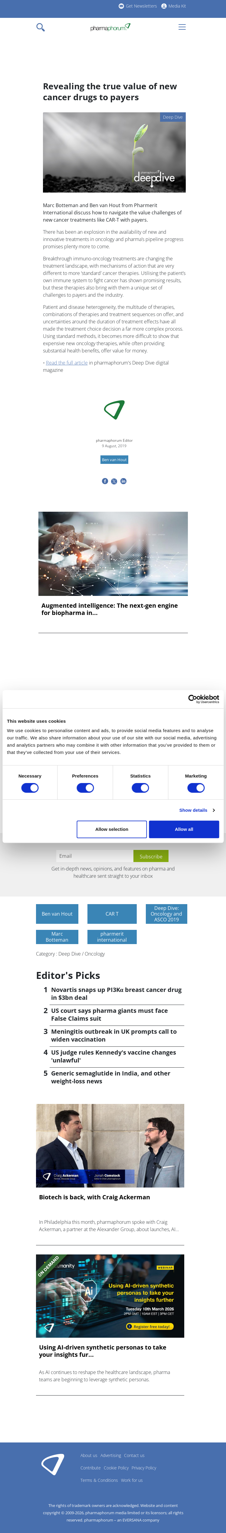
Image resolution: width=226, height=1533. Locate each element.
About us (88, 1455)
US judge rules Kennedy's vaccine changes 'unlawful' (113, 1056)
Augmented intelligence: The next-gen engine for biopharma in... (109, 609)
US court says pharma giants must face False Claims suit (109, 1014)
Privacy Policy (144, 1468)
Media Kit (177, 6)
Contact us (134, 1455)
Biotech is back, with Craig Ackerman (94, 1197)
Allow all (184, 829)
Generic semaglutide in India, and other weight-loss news (110, 1077)
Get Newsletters (141, 6)
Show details (193, 810)
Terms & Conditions (99, 1480)
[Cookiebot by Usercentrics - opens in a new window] (192, 699)
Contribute (90, 1468)
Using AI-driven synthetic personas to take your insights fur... (102, 1351)
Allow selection (111, 829)
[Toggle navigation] (42, 27)
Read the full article (67, 362)
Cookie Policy (116, 1468)
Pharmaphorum (53, 1464)
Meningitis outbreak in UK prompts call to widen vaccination (114, 1035)
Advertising (110, 1455)
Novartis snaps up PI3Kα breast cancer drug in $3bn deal (116, 994)
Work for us (132, 1480)
